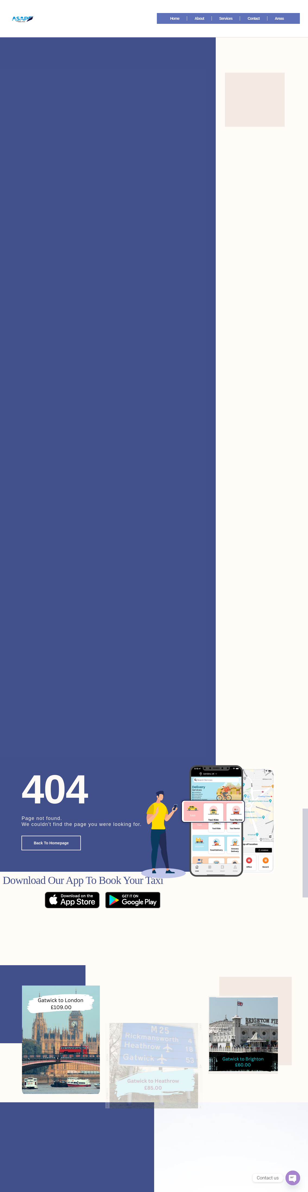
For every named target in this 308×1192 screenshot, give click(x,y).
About (199, 18)
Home (174, 18)
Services (226, 18)
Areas (281, 18)
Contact (253, 18)
